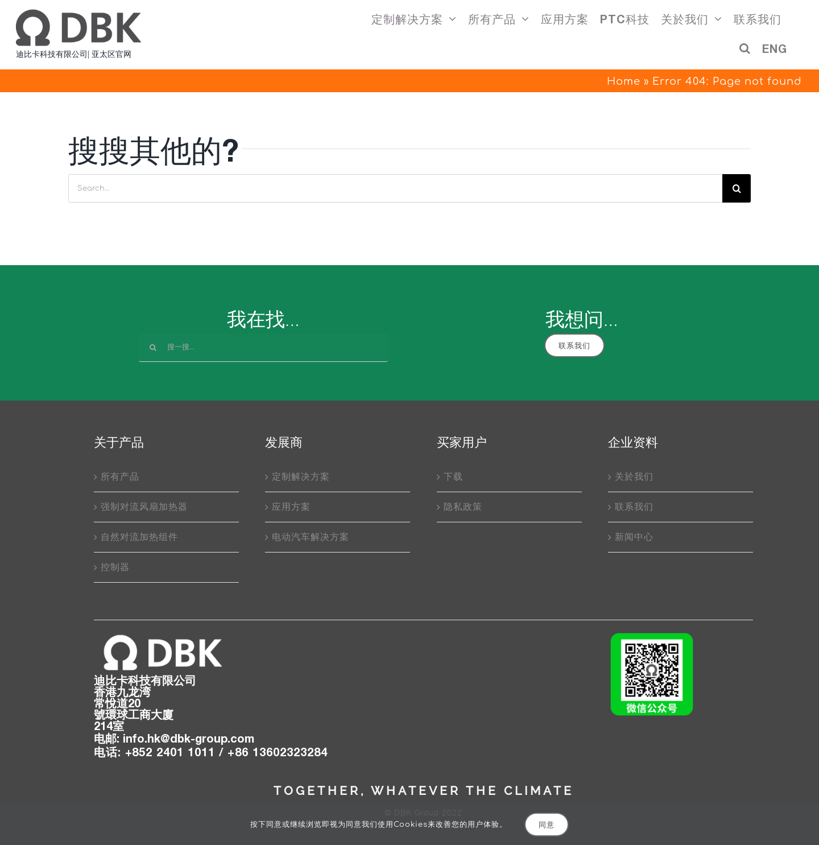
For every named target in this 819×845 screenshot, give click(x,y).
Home (623, 81)
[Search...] (395, 188)
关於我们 (634, 477)
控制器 (115, 567)
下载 (453, 477)
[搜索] (736, 188)
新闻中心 (634, 537)
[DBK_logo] (162, 636)
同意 (547, 824)
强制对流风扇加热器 (144, 507)
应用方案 (291, 507)
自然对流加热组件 (139, 537)
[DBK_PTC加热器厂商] (78, 13)
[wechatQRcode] (651, 636)
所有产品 (120, 477)
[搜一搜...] (263, 347)
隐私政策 (463, 507)
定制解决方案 (301, 477)
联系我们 (634, 507)
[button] (745, 52)
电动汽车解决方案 (310, 537)
